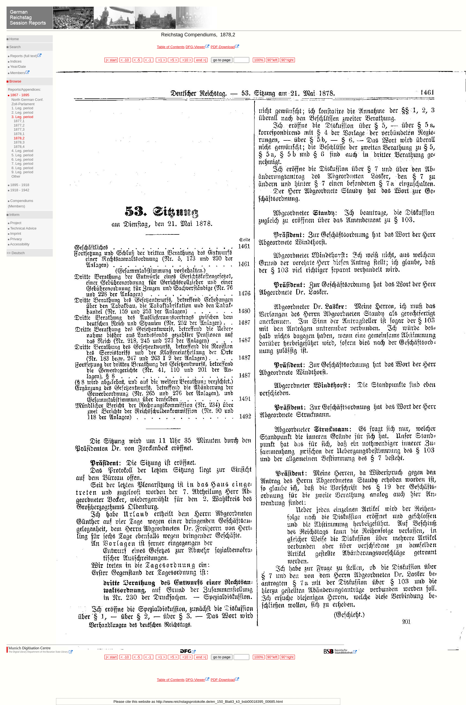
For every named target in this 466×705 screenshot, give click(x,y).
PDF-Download (225, 47)
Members (19, 73)
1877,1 (19, 121)
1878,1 (19, 134)
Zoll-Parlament (23, 104)
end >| (200, 60)
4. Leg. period (22, 151)
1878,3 (19, 142)
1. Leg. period (22, 108)
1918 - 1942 (19, 190)
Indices (15, 61)
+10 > (186, 60)
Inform (13, 215)
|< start (111, 60)
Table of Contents (170, 47)
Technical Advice (23, 228)
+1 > (161, 60)
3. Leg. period (22, 117)
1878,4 (19, 147)
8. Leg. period (22, 168)
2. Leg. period (22, 112)
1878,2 (19, 138)
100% (258, 60)
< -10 (125, 60)
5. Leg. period (22, 155)
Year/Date (17, 66)
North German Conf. (27, 100)
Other (15, 176)
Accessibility (19, 244)
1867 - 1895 (19, 95)
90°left (272, 60)
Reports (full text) (25, 56)
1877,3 (19, 129)
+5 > (173, 60)
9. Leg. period (22, 172)
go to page (221, 60)
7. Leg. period (22, 163)
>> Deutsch (16, 253)
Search (14, 47)
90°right (287, 60)
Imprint (15, 233)
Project (15, 223)
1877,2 (19, 125)
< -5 (137, 60)
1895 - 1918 (19, 185)
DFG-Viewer (198, 47)
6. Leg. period (22, 159)
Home (13, 39)
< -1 (148, 60)
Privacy (15, 239)
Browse (14, 81)
